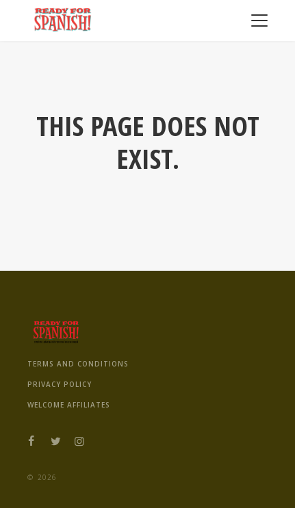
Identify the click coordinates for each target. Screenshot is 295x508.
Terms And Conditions (78, 363)
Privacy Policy (59, 384)
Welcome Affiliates (68, 404)
